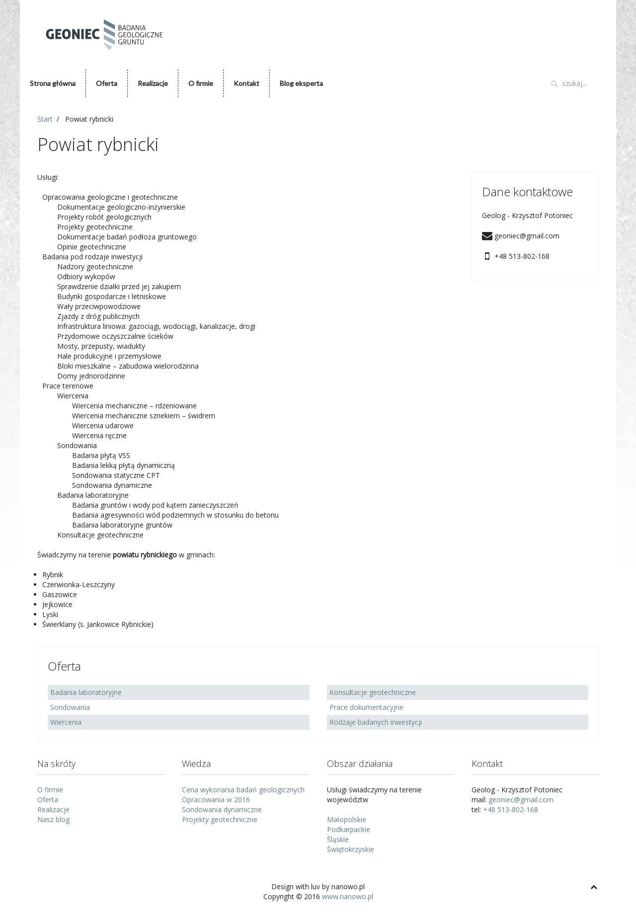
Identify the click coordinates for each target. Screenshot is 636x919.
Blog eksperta (301, 83)
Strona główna (53, 83)
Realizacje (153, 83)
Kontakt (246, 83)
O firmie (200, 83)
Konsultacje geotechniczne (372, 692)
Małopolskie (346, 819)
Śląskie (338, 839)
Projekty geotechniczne (219, 819)
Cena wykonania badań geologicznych (243, 789)
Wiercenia (65, 722)
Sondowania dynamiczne (222, 809)
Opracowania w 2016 (216, 799)
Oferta (106, 83)
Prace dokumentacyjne (366, 707)
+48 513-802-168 (510, 809)
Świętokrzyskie (350, 849)
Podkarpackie (348, 829)
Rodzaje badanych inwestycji (375, 722)
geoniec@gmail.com (521, 799)
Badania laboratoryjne (86, 692)
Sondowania (70, 707)
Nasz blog (53, 819)
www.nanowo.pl (347, 896)
